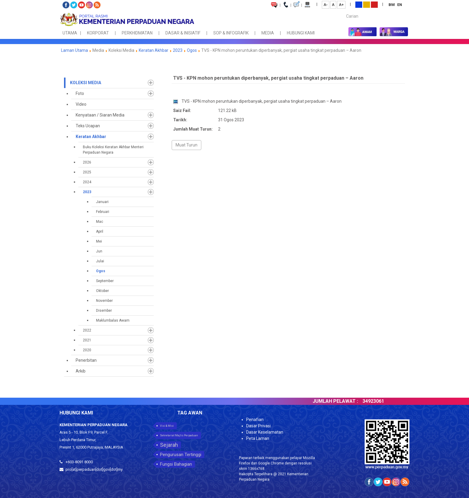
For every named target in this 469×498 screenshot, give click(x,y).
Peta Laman (257, 438)
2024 (87, 182)
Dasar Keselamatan (264, 432)
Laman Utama (74, 50)
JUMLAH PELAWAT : (341, 401)
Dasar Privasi (258, 425)
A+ (341, 5)
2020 (87, 350)
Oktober (102, 291)
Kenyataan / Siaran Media (100, 115)
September (105, 281)
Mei (99, 241)
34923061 (379, 401)
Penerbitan (86, 360)
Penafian (255, 419)
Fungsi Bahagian (176, 464)
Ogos (192, 50)
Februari (102, 212)
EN (399, 4)
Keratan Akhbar (154, 50)
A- (326, 5)
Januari (102, 202)
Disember (104, 310)
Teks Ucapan (88, 125)
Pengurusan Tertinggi (180, 454)
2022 (87, 330)
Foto (80, 93)
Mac (99, 222)
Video (81, 104)
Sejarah (169, 445)
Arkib (81, 371)
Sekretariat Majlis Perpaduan (179, 435)
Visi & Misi (167, 425)
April (99, 231)
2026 (87, 162)
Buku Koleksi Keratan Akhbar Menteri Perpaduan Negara (113, 150)
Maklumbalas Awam (113, 320)
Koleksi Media (85, 82)
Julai (100, 261)
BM (392, 4)
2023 (177, 50)
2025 (87, 172)
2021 (87, 340)
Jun (99, 251)
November (104, 301)
